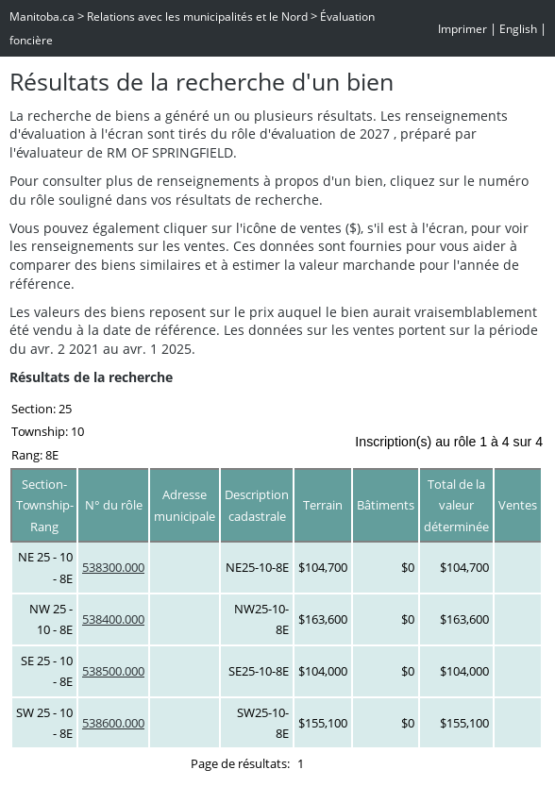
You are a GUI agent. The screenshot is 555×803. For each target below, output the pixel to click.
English (518, 29)
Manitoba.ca (42, 16)
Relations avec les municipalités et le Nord (197, 16)
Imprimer (462, 29)
